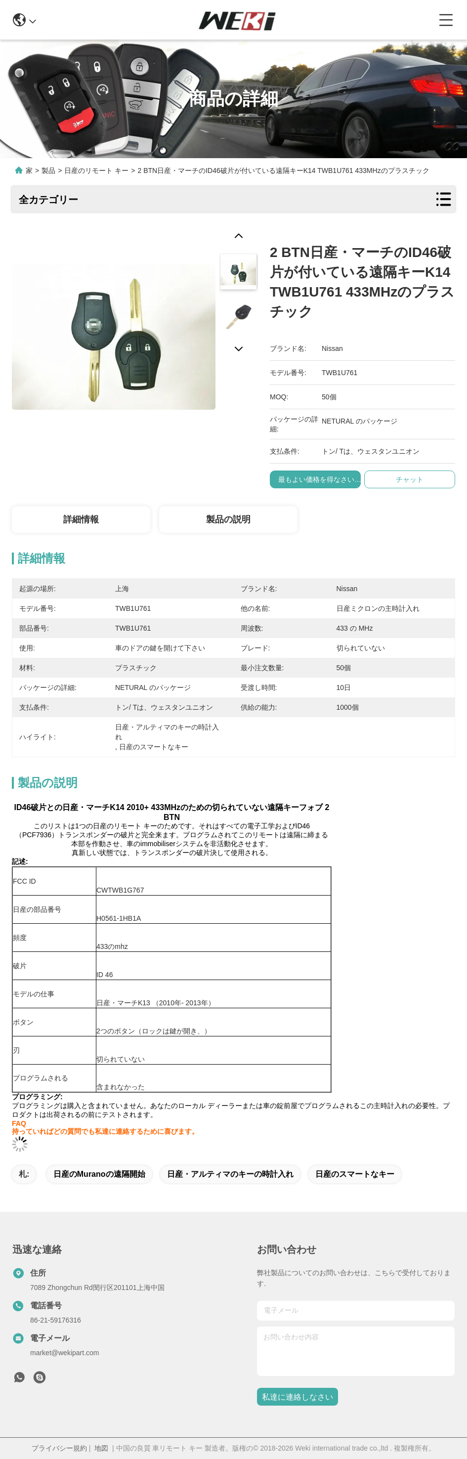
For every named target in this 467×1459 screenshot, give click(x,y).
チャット (410, 479)
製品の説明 (228, 519)
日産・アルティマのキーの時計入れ (230, 1174)
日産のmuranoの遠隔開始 (99, 1174)
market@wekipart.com (64, 1353)
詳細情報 (81, 519)
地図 (101, 1448)
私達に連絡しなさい (297, 1397)
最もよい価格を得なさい (317, 479)
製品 (48, 170)
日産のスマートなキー (354, 1174)
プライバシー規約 (59, 1448)
